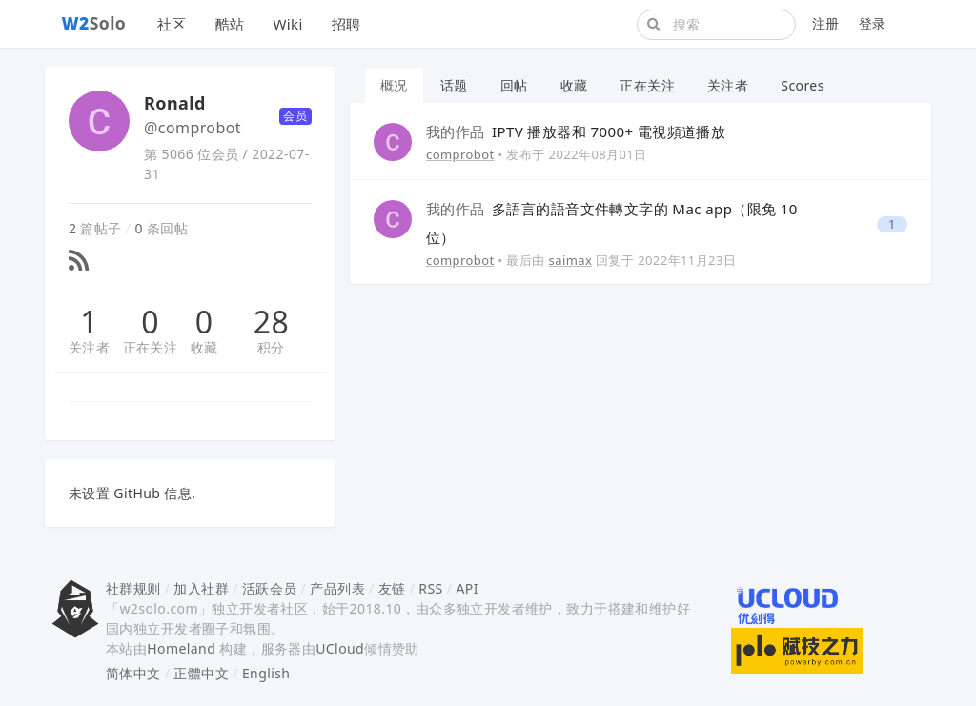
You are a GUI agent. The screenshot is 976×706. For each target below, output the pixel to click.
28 (271, 322)
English (266, 673)
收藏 (204, 347)
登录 (872, 23)
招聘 (346, 23)
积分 (271, 347)
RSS (430, 588)
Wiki (287, 23)
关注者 (89, 347)
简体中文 (133, 673)
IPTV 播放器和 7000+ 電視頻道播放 (575, 131)
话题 (454, 85)
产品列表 (337, 588)
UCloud (339, 648)
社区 (172, 23)
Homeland (181, 648)
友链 (392, 588)
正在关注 (150, 347)
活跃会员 (269, 588)
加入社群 (201, 588)
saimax (571, 260)
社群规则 (133, 588)
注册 (826, 23)
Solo (94, 22)
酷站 (230, 23)
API (467, 588)
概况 (394, 85)
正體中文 (201, 673)
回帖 (514, 85)
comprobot (460, 154)
